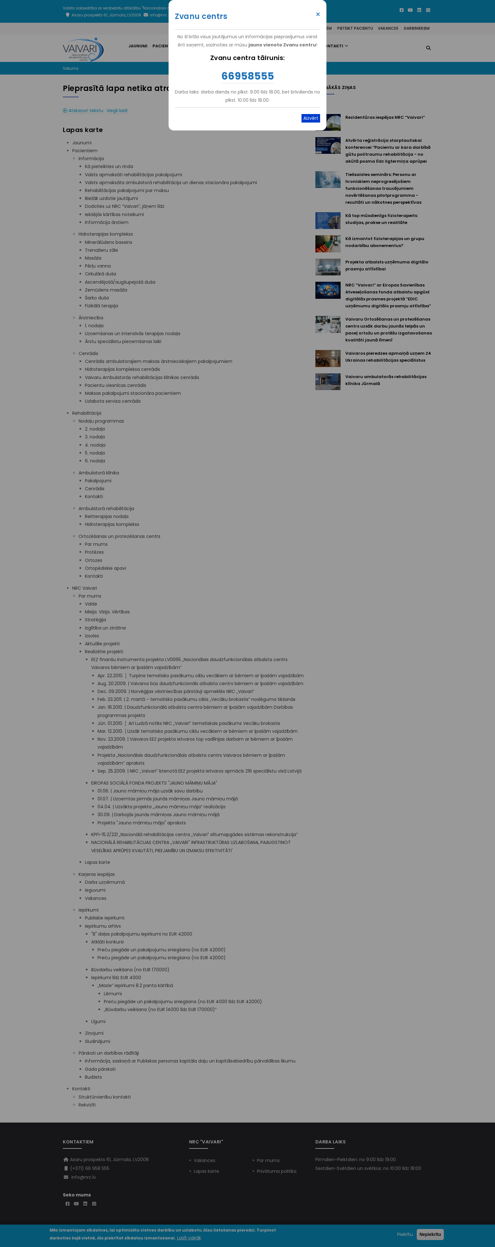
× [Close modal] (318, 14)
